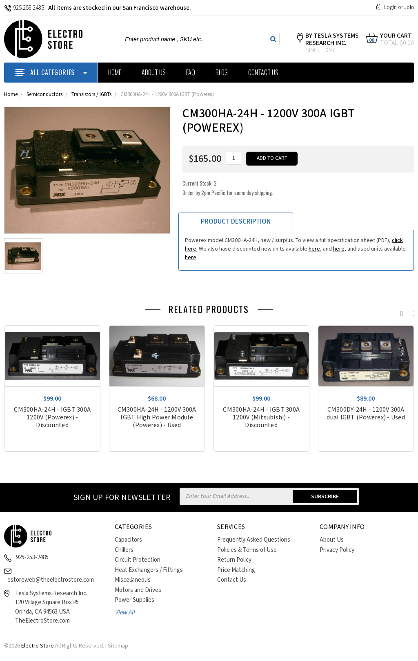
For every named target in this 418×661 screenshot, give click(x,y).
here (314, 249)
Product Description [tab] (236, 221)
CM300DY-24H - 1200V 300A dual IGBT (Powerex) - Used (366, 414)
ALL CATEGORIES (50, 72)
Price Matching (236, 570)
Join (409, 7)
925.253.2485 (24, 8)
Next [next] (412, 311)
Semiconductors (44, 94)
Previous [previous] (400, 311)
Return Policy (234, 560)
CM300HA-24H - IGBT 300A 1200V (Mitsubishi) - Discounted (261, 418)
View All (125, 612)
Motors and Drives (138, 590)
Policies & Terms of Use (247, 550)
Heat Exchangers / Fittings (149, 570)
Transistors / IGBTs (91, 94)
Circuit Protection (137, 560)
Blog (222, 72)
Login (390, 7)
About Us (154, 72)
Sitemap (118, 646)
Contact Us (263, 72)
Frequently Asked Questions (253, 540)
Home (114, 72)
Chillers (124, 550)
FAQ (190, 72)
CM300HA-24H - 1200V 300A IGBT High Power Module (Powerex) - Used (157, 418)
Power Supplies (134, 600)
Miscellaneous (133, 580)
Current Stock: (227, 188)
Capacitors (128, 540)
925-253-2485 (32, 557)
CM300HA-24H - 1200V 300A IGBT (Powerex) (167, 94)
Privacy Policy (337, 550)
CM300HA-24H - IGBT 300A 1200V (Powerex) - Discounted (52, 418)
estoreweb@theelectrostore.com (50, 580)
